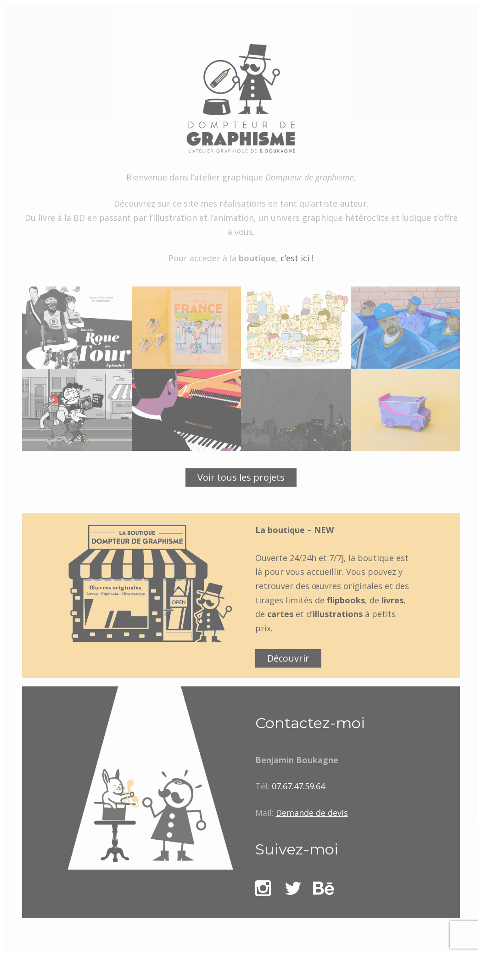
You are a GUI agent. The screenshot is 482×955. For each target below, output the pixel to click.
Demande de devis (312, 812)
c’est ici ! (297, 258)
